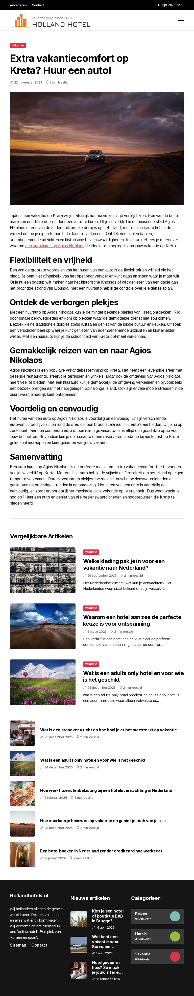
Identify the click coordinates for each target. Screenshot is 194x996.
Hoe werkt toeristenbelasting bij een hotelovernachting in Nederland (106, 790)
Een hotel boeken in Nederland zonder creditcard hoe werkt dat (101, 851)
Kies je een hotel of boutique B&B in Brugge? (107, 916)
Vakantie (18, 45)
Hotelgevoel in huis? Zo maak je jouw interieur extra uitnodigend (107, 967)
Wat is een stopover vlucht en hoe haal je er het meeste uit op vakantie (108, 730)
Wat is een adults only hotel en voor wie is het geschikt (93, 760)
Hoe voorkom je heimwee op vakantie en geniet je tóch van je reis (102, 820)
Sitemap (18, 945)
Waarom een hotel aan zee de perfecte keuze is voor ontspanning (132, 620)
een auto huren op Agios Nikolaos (54, 246)
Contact (38, 5)
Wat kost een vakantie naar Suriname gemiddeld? (105, 941)
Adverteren (18, 5)
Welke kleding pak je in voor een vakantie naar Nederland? (123, 564)
